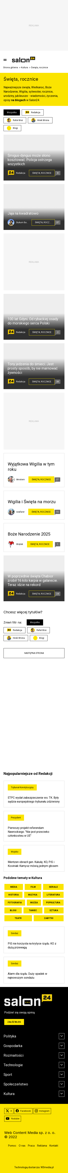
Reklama (42, 1145)
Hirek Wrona (40, 120)
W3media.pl (47, 1167)
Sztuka (53, 910)
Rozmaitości (13, 1055)
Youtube (12, 1118)
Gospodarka (13, 1046)
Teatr (18, 918)
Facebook (23, 1111)
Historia (13, 895)
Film (33, 887)
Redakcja (32, 112)
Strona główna (10, 67)
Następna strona (34, 653)
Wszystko (12, 112)
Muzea (34, 902)
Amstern (20, 479)
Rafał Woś (15, 120)
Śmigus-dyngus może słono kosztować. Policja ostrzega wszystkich (30, 159)
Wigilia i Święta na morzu (32, 501)
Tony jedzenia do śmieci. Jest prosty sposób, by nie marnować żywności (33, 368)
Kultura (24, 67)
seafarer (20, 512)
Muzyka (32, 895)
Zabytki (48, 918)
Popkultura (53, 902)
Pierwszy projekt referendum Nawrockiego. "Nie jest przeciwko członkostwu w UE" (28, 831)
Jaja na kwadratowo (23, 213)
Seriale (53, 887)
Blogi (15, 128)
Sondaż (14, 933)
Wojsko (14, 852)
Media (13, 887)
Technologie (13, 1065)
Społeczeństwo (16, 1084)
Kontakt (53, 1145)
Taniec (33, 910)
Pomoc (12, 1145)
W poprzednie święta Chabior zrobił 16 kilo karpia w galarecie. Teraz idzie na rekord (33, 580)
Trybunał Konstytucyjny (22, 787)
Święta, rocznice (41, 173)
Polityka (10, 1036)
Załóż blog (14, 1022)
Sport (8, 1074)
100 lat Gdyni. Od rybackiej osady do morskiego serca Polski (33, 321)
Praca (31, 1145)
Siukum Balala (22, 222)
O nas (22, 1145)
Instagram (42, 1111)
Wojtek (19, 544)
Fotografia (15, 902)
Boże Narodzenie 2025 (29, 534)
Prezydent (16, 817)
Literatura (53, 895)
